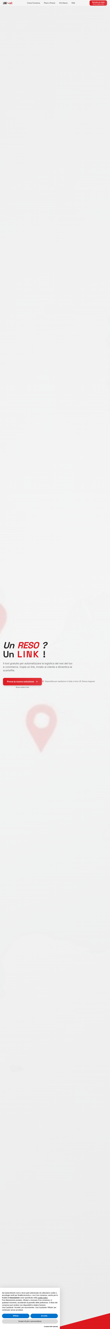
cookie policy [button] (43, 1298)
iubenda (55, 1326)
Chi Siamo (63, 3)
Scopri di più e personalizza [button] (29, 1321)
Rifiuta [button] (15, 1316)
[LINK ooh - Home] (7, 3)
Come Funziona (33, 3)
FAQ (73, 3)
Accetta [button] (44, 1316)
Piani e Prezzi (49, 3)
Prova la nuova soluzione (22, 682)
